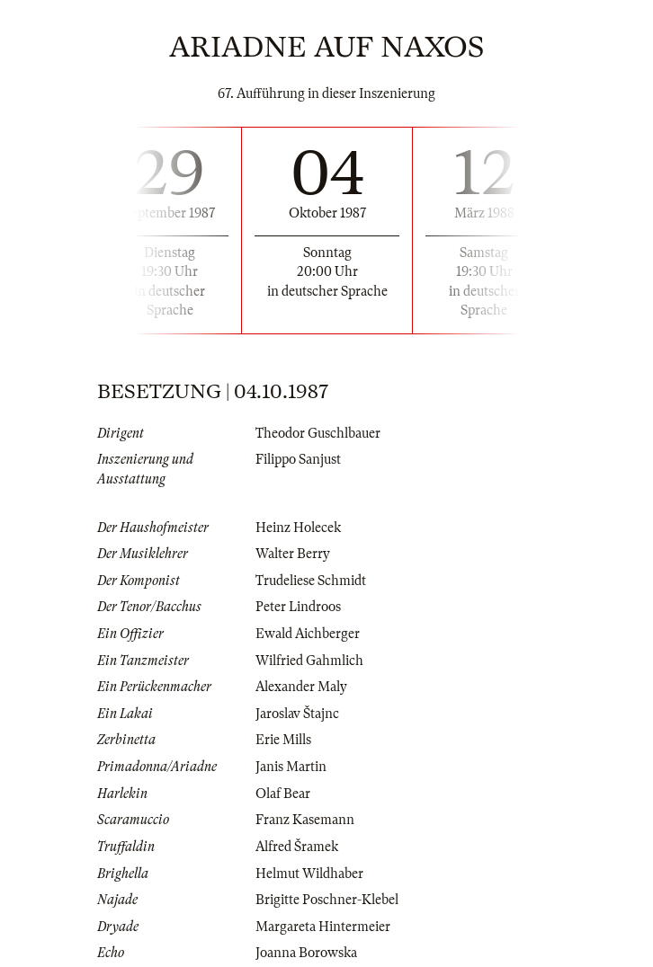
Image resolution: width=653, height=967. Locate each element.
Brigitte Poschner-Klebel (326, 899)
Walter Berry (292, 553)
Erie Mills (283, 739)
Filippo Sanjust (298, 459)
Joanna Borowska (306, 952)
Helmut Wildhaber (309, 873)
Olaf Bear (282, 793)
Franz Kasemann (304, 819)
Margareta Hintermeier (322, 926)
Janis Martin (290, 766)
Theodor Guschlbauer (317, 433)
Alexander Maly (301, 686)
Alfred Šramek (296, 846)
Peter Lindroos (298, 606)
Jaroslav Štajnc (297, 713)
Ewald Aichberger (307, 633)
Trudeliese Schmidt (310, 580)
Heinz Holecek (298, 527)
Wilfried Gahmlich (309, 660)
